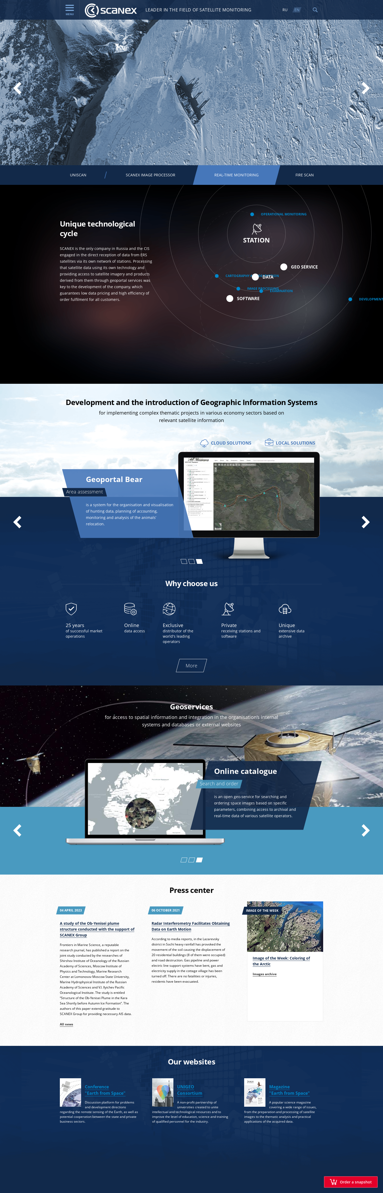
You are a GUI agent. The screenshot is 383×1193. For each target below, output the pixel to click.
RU (285, 9)
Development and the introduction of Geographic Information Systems (191, 402)
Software (248, 298)
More (191, 665)
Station (256, 234)
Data (268, 277)
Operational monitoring (284, 214)
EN (296, 9)
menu (69, 10)
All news (66, 1024)
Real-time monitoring (19, 2)
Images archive (265, 974)
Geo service (304, 267)
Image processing (263, 289)
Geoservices (191, 706)
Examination (281, 291)
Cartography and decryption (252, 276)
